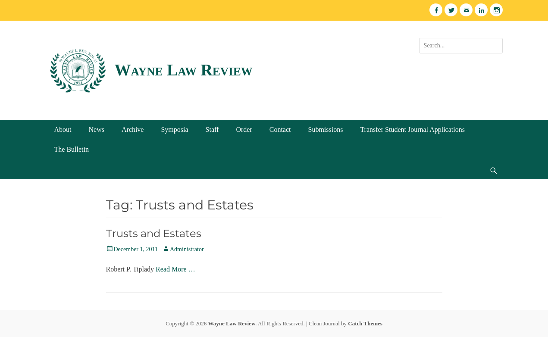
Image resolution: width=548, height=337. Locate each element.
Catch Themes (365, 323)
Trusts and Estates (153, 233)
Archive (133, 129)
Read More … (175, 269)
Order (244, 129)
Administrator (187, 249)
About (63, 129)
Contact (280, 129)
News (96, 129)
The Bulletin (71, 149)
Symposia (174, 129)
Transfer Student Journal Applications (412, 129)
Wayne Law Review (184, 70)
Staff (212, 129)
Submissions (325, 129)
